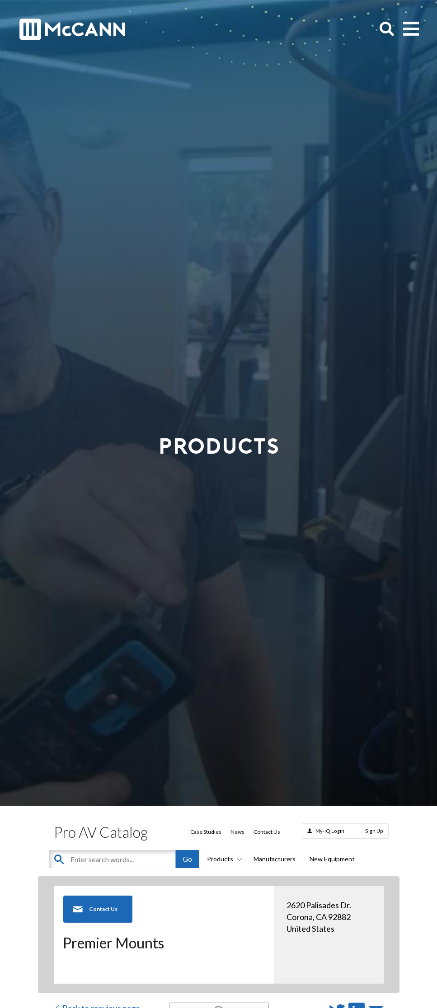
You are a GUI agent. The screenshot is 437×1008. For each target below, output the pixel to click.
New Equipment (332, 859)
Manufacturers (275, 859)
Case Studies (205, 831)
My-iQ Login (329, 831)
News (237, 831)
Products (223, 859)
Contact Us (267, 831)
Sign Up (374, 831)
